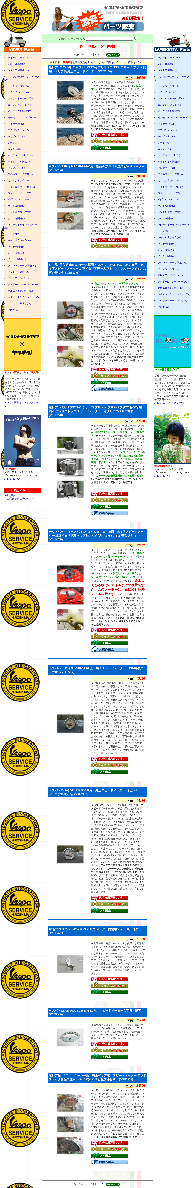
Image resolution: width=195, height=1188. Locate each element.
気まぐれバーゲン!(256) (170, 57)
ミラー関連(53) (16, 253)
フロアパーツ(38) (17, 168)
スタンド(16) (164, 149)
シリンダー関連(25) (18, 85)
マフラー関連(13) (167, 243)
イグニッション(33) (168, 199)
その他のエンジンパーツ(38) (23, 117)
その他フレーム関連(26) (21, 174)
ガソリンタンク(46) (18, 180)
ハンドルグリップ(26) (19, 212)
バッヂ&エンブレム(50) (170, 155)
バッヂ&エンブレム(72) (20, 155)
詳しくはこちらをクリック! (169, 402)
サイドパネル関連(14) (169, 161)
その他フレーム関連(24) (170, 174)
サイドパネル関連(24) (19, 161)
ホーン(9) (163, 231)
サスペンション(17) (18, 130)
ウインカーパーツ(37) (19, 193)
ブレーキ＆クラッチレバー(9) (173, 224)
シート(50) (13, 142)
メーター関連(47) (17, 259)
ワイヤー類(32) (16, 123)
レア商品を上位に (133, 62)
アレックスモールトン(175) (172, 300)
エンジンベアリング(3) (170, 104)
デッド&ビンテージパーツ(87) (24, 284)
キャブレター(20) (167, 136)
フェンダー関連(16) (168, 268)
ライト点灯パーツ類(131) (21, 186)
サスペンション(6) (167, 130)
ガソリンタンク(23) (168, 180)
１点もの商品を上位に (109, 62)
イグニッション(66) (18, 199)
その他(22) (163, 306)
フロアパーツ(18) (167, 168)
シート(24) (163, 142)
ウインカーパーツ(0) (169, 193)
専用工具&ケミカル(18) (170, 287)
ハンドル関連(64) (17, 205)
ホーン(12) (13, 234)
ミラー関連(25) (166, 250)
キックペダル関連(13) (19, 111)
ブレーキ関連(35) (167, 218)
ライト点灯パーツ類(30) (170, 186)
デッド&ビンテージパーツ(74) (174, 281)
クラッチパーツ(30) (18, 92)
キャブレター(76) (17, 136)
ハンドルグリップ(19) (169, 212)
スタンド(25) (15, 149)
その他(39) (13, 309)
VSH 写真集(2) (16, 64)
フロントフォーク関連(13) (172, 262)
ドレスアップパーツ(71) (21, 278)
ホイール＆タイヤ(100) (20, 240)
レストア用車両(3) (167, 70)
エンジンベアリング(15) (21, 104)
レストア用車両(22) (18, 70)
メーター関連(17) (167, 256)
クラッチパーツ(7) (167, 92)
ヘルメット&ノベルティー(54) (24, 297)
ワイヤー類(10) (166, 123)
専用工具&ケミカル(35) (20, 290)
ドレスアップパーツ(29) (170, 275)
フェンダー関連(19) (18, 271)
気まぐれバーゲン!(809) (20, 57)
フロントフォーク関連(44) (22, 265)
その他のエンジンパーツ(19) (173, 117)
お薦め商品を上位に (83, 62)
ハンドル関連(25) (167, 205)
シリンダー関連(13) (168, 85)
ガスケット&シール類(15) (171, 98)
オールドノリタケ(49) (19, 303)
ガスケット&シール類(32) (21, 98)
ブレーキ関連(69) (17, 218)
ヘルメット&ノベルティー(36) (174, 294)
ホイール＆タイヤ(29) (169, 237)
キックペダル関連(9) (169, 111)
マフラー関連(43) (17, 246)
